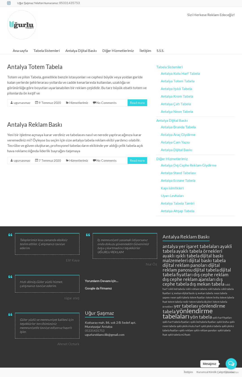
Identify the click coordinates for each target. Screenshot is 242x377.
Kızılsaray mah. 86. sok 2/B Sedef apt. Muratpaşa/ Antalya (110, 324)
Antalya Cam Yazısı (175, 142)
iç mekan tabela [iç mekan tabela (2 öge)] (204, 293)
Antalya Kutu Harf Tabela (180, 73)
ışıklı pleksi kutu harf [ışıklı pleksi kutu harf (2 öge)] (188, 326)
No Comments (106, 103)
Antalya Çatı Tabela (176, 104)
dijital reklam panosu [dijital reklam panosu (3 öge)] (191, 267)
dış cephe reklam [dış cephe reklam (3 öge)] (210, 274)
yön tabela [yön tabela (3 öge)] (201, 316)
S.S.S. (160, 50)
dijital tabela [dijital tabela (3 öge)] (206, 269)
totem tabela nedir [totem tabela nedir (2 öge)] (178, 301)
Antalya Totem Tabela (34, 66)
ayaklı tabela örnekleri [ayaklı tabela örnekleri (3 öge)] (199, 251)
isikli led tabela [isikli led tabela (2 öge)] (176, 288)
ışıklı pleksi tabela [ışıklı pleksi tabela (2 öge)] (211, 326)
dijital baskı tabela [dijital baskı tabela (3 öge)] (207, 260)
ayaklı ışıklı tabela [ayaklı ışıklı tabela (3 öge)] (181, 255)
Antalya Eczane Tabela (178, 180)
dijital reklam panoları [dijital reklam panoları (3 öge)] (185, 265)
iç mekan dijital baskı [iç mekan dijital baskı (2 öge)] (183, 293)
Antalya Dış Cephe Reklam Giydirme (188, 165)
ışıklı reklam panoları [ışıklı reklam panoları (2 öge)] (205, 330)
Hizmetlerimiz (78, 103)
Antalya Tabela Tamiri (177, 203)
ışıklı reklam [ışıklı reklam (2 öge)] (186, 330)
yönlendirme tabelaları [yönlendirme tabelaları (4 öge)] (188, 313)
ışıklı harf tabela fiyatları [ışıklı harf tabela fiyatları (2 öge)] (176, 321)
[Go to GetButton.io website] (231, 372)
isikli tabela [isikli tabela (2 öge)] (214, 288)
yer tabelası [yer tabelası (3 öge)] (186, 305)
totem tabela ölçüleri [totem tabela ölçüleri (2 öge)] (200, 301)
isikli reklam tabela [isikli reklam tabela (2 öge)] (196, 288)
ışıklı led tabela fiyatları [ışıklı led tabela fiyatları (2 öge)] (203, 321)
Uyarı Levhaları (172, 195)
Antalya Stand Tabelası (178, 173)
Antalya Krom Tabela (177, 96)
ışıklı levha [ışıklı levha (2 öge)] (223, 321)
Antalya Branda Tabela (178, 127)
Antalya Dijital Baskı (81, 50)
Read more (137, 103)
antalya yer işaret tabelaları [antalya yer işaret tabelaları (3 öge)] (191, 246)
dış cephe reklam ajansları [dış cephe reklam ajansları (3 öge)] (189, 279)
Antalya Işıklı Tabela (176, 88)
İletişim (145, 50)
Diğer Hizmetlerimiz (118, 50)
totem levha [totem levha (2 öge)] (212, 297)
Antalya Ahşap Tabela (177, 211)
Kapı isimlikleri (172, 188)
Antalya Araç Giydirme (178, 134)
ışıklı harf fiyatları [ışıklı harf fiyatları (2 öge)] (222, 317)
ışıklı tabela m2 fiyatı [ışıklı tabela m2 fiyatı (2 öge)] (179, 334)
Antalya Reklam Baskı (34, 124)
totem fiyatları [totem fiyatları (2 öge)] (198, 297)
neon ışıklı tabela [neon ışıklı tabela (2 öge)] (179, 297)
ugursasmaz (22, 103)
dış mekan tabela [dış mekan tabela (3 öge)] (207, 284)
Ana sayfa (20, 50)
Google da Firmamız (98, 288)
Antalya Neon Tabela (177, 111)
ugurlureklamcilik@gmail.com (104, 334)
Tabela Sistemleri (46, 50)
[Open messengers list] (231, 363)
